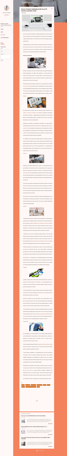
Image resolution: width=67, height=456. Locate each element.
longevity (48, 387)
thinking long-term (46, 360)
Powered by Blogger (40, 453)
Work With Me (44, 6)
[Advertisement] (58, 24)
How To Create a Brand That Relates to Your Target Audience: (33, 418)
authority (23, 387)
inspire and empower (26, 175)
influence (44, 387)
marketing (23, 389)
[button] (51, 11)
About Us (28, 6)
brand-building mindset (41, 295)
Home (23, 6)
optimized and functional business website (45, 347)
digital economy (33, 387)
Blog (32, 6)
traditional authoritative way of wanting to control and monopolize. (41, 226)
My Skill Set (37, 6)
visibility (38, 389)
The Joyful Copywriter (27, 2)
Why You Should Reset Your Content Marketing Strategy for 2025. (34, 429)
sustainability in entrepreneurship (31, 389)
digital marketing (39, 387)
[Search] (60, 2)
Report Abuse (3, 34)
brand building (28, 387)
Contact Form (51, 6)
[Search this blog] (6, 39)
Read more (50, 426)
